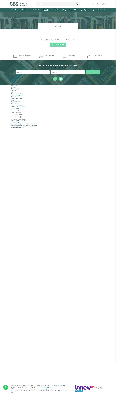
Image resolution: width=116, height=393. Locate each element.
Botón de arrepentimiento (17, 127)
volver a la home (58, 44)
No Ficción (63, 10)
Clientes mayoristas (16, 97)
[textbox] (55, 4)
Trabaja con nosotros (16, 89)
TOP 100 (93, 10)
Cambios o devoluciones (17, 108)
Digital (23, 9)
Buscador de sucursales (17, 93)
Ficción (55, 9)
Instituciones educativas (17, 95)
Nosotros (13, 87)
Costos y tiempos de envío (18, 106)
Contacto (101, 9)
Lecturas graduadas (84, 10)
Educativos (35, 9)
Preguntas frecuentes (16, 101)
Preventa (14, 9)
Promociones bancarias (17, 105)
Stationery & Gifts (73, 10)
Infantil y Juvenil (46, 10)
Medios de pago (15, 103)
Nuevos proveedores (16, 98)
